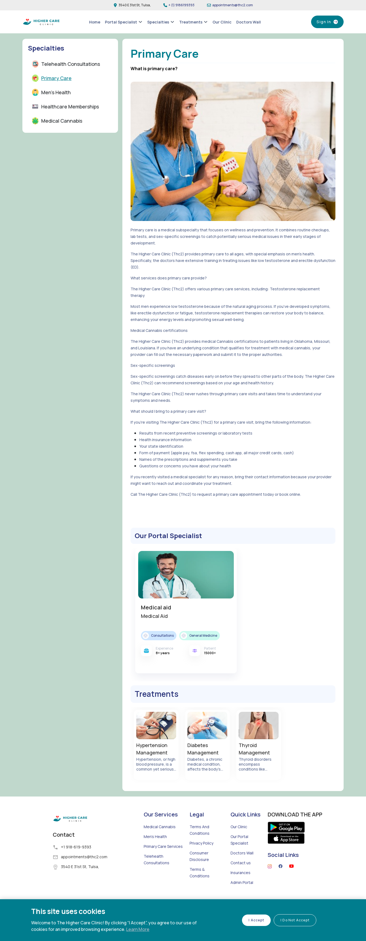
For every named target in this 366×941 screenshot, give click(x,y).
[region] (183, 920)
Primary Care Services (163, 860)
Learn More (137, 929)
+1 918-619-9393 (76, 861)
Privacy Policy (201, 857)
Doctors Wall (242, 867)
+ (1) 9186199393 (181, 5)
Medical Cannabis (160, 840)
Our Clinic (239, 840)
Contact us (241, 877)
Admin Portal (242, 896)
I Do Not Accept (295, 920)
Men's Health (155, 850)
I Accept (256, 920)
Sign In (323, 22)
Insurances (240, 886)
